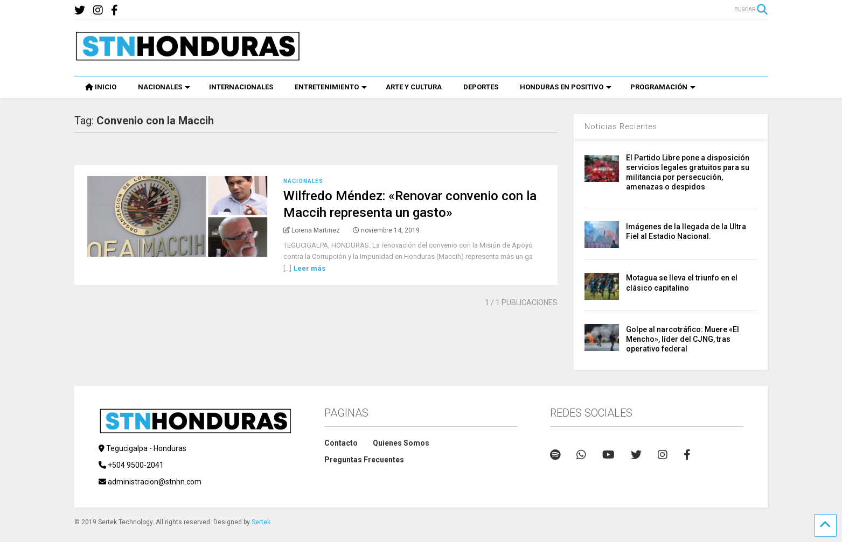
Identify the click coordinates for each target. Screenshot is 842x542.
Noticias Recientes (620, 126)
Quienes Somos (401, 443)
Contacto (341, 443)
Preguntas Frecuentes (364, 459)
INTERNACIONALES (241, 87)
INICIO (100, 87)
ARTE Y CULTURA (414, 87)
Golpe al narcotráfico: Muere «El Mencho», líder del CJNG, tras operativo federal (682, 339)
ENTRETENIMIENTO (331, 87)
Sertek (261, 522)
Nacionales (303, 181)
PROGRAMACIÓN (662, 87)
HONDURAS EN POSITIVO (565, 87)
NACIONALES (164, 87)
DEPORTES (480, 87)
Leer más (309, 268)
